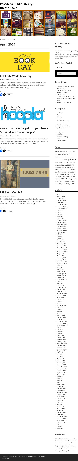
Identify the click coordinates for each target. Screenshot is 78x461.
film (58, 115)
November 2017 (62, 345)
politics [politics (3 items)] (68, 176)
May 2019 (60, 311)
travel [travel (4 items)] (64, 183)
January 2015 (61, 412)
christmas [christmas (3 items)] (67, 157)
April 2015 (60, 406)
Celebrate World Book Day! (16, 76)
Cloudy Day (60, 94)
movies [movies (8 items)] (73, 169)
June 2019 (60, 309)
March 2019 (61, 315)
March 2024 (61, 242)
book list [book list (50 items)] (67, 154)
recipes (59, 131)
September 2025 (62, 208)
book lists (60, 113)
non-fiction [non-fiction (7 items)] (58, 174)
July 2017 (60, 353)
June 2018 (60, 331)
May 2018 (60, 333)
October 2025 (61, 206)
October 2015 (61, 394)
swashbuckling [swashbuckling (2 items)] (67, 181)
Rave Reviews (61, 129)
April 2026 (60, 194)
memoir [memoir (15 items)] (58, 170)
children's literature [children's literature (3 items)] (59, 157)
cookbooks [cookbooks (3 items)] (57, 160)
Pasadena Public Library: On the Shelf (22, 456)
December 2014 (62, 414)
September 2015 (62, 396)
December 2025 (62, 202)
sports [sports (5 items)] (76, 179)
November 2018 (62, 321)
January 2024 (61, 246)
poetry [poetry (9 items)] (64, 176)
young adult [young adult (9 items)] (70, 184)
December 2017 (62, 343)
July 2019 (60, 307)
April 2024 (60, 240)
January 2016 (61, 388)
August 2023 (61, 254)
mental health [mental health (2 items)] (64, 169)
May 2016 (60, 380)
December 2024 (62, 224)
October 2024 (61, 228)
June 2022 (60, 266)
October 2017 (61, 347)
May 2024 (60, 238)
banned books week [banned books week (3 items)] (60, 151)
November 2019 (62, 305)
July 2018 (60, 329)
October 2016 (61, 371)
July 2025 (60, 212)
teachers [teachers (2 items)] (72, 181)
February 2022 (62, 273)
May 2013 (60, 428)
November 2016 (62, 369)
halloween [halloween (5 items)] (73, 162)
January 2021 (61, 289)
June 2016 (60, 379)
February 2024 (62, 244)
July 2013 (60, 424)
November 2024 (62, 226)
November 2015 (62, 392)
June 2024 (60, 236)
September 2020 (62, 297)
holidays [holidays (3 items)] (57, 167)
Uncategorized (62, 140)
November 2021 (62, 275)
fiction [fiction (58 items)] (73, 159)
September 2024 (62, 230)
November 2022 (62, 262)
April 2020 (60, 303)
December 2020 (62, 291)
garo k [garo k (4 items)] (56, 162)
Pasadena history (62, 125)
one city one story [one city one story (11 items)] (68, 174)
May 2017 (60, 357)
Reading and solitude (64, 102)
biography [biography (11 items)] (68, 151)
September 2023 (62, 252)
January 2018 (61, 341)
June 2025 (60, 214)
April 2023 (60, 256)
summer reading (62, 137)
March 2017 (61, 361)
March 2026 (61, 196)
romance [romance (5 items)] (72, 176)
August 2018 (61, 327)
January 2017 (61, 365)
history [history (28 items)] (70, 165)
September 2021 (62, 279)
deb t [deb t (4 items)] (62, 160)
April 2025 (60, 218)
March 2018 (61, 337)
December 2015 (62, 390)
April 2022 (60, 269)
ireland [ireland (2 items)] (70, 167)
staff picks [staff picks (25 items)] (59, 181)
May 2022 (60, 268)
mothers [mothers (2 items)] (69, 169)
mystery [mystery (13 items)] (58, 172)
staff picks (60, 133)
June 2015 (60, 402)
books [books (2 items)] (74, 154)
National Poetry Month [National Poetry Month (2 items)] (66, 172)
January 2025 (61, 222)
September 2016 (62, 373)
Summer (60, 135)
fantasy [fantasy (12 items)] (66, 160)
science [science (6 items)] (57, 179)
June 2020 (60, 301)
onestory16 (60, 123)
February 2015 (62, 410)
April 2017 (60, 359)
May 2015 (60, 404)
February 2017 (62, 363)
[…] (28, 87)
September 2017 (62, 349)
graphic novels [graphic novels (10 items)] (64, 162)
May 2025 (60, 216)
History (59, 117)
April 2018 (60, 335)
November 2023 (62, 250)
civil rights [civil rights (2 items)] (71, 157)
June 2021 (60, 281)
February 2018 (62, 339)
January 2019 (61, 317)
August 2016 (61, 375)
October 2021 (61, 277)
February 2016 (62, 386)
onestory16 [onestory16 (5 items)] (58, 176)
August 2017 (61, 351)
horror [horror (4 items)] (61, 167)
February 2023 (62, 258)
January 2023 (61, 260)
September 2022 (62, 264)
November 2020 (62, 293)
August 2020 (61, 299)
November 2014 (62, 416)
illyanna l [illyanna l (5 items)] (66, 167)
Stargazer (6, 458)
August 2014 (61, 422)
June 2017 (60, 355)
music (59, 119)
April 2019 (60, 313)
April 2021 (60, 285)
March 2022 (61, 271)
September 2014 (62, 420)
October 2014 (61, 418)
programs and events (64, 127)
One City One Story (63, 121)
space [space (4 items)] (72, 178)
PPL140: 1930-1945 (11, 192)
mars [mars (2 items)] (73, 167)
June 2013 (60, 426)
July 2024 (60, 234)
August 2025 (61, 210)
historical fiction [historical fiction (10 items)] (61, 165)
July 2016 (60, 376)
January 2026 (61, 200)
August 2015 (61, 398)
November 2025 (62, 204)
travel (59, 139)
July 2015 (60, 400)
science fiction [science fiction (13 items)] (65, 179)
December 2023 (62, 248)
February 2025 (62, 220)
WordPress (42, 456)
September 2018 (62, 325)
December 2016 (62, 367)
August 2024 (61, 232)
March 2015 (61, 408)
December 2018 (62, 319)
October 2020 (61, 295)
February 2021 (62, 287)
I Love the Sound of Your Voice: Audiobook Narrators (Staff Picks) (67, 98)
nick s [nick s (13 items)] (73, 172)
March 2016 (61, 384)
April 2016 (60, 382)
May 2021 (60, 283)
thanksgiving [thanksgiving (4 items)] (58, 183)
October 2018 (61, 323)
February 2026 (62, 198)
